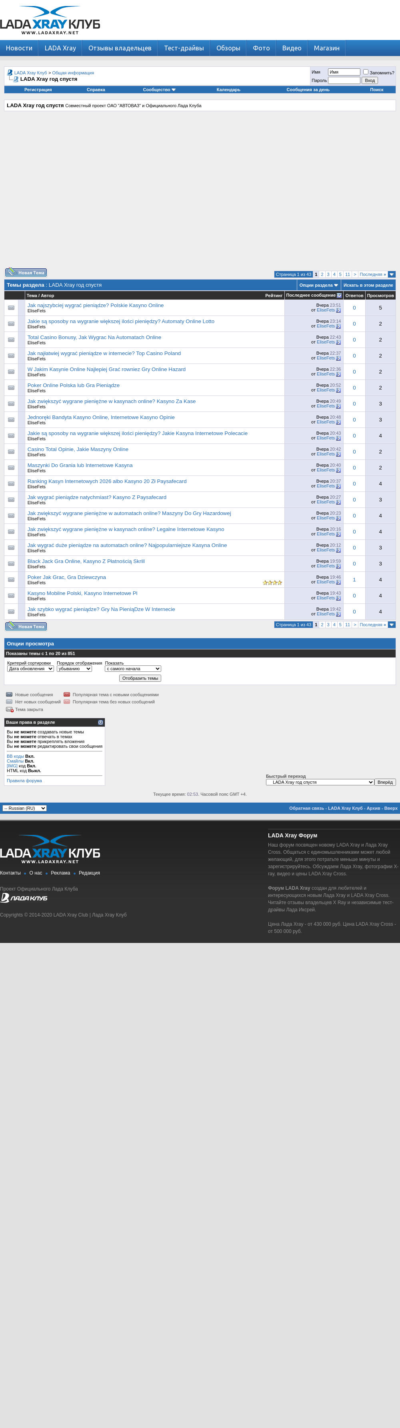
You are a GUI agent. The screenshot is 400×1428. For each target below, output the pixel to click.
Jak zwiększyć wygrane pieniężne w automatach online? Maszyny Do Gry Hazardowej (129, 513)
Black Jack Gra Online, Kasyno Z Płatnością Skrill (86, 561)
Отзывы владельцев (120, 48)
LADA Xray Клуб (30, 72)
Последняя (373, 274)
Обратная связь (306, 808)
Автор (47, 295)
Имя (316, 72)
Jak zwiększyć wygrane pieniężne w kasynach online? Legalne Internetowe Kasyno (126, 529)
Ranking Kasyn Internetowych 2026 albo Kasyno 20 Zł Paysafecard (107, 481)
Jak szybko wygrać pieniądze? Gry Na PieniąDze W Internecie (101, 609)
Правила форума (24, 780)
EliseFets (37, 310)
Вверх (391, 808)
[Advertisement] (198, 192)
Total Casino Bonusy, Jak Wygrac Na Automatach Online (94, 337)
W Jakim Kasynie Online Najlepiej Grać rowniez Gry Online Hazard (107, 369)
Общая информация (73, 72)
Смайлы (15, 761)
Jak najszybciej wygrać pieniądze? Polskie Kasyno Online (96, 305)
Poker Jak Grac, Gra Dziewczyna (67, 577)
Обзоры (228, 48)
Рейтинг (273, 295)
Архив (373, 808)
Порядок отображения (79, 663)
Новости (19, 48)
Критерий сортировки (29, 663)
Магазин (327, 48)
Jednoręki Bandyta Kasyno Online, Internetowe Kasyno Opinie (101, 417)
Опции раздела (316, 285)
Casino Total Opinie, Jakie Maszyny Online (78, 449)
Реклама (60, 873)
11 (347, 274)
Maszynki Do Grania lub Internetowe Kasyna (80, 465)
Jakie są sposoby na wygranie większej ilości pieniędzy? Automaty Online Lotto (121, 321)
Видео (292, 48)
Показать (114, 663)
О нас (36, 873)
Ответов (354, 295)
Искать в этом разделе (368, 285)
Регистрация (38, 89)
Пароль (319, 80)
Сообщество (159, 89)
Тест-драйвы (184, 48)
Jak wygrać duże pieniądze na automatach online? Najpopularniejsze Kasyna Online (127, 545)
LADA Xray (60, 48)
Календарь (228, 89)
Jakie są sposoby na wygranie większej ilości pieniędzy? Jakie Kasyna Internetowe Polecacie (138, 433)
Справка (96, 89)
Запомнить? (378, 72)
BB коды (15, 756)
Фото (261, 48)
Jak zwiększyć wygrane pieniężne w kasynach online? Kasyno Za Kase (112, 401)
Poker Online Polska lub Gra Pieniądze (74, 385)
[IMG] (12, 765)
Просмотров (380, 295)
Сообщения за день (308, 89)
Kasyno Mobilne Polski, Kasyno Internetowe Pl (83, 593)
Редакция (89, 873)
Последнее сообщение (311, 295)
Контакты (10, 873)
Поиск (377, 89)
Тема (32, 295)
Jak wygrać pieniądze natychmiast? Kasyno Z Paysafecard (97, 497)
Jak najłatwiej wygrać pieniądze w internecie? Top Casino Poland (104, 353)
